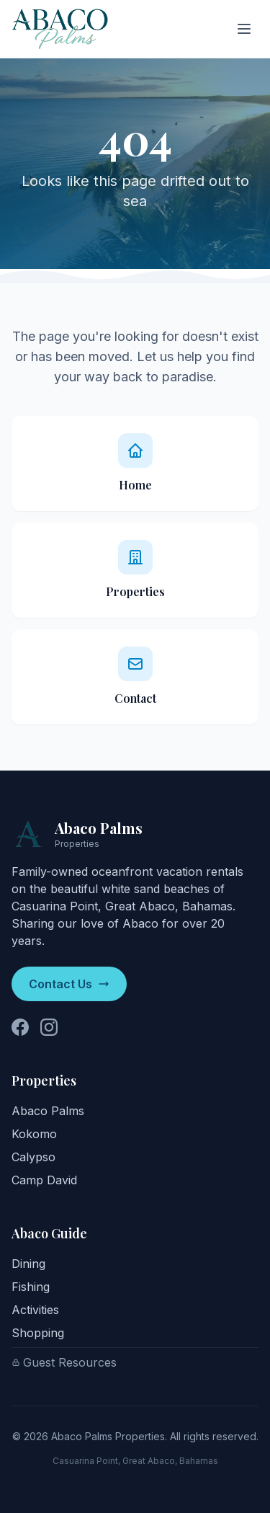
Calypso (33, 1157)
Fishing (31, 1286)
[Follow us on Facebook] (20, 1027)
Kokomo (34, 1134)
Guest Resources (64, 1362)
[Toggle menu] (244, 28)
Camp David (44, 1180)
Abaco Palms (48, 1111)
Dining (28, 1263)
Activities (35, 1310)
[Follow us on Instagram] (49, 1027)
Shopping (38, 1333)
